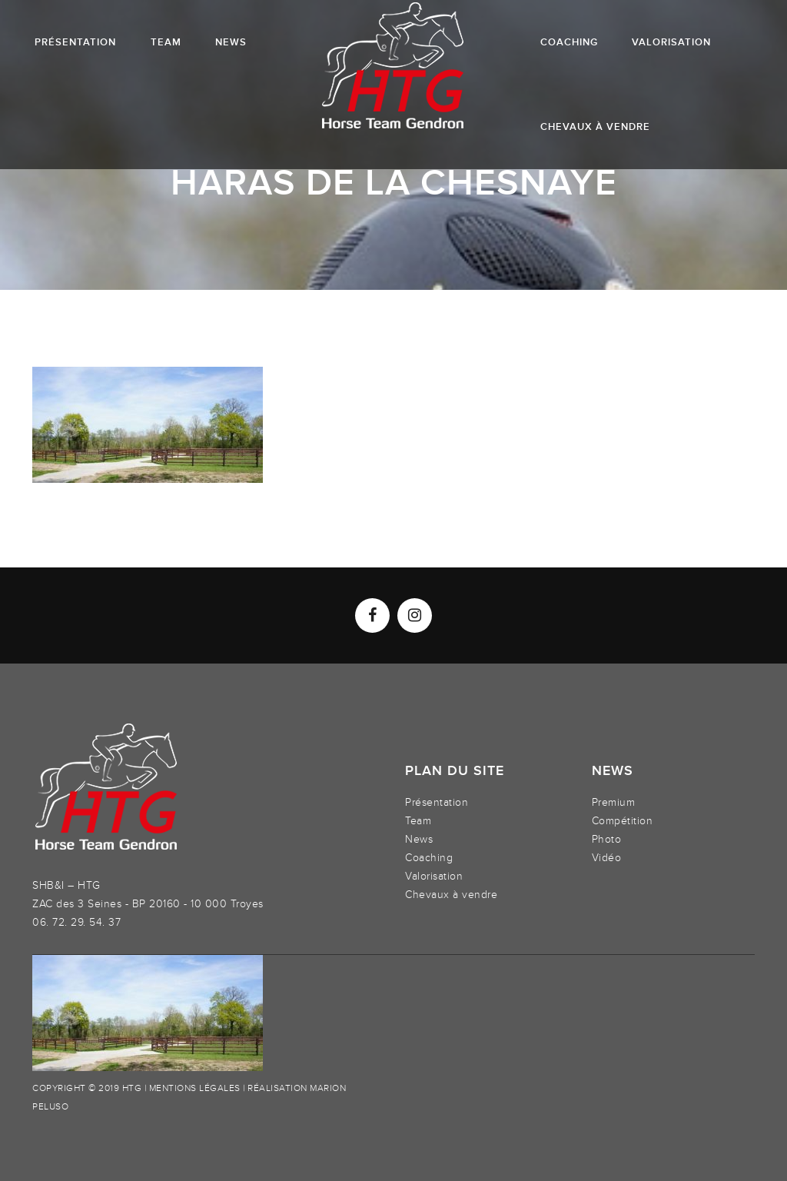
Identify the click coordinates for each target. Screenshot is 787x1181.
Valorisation (434, 876)
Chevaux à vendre (451, 894)
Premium (614, 802)
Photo (607, 839)
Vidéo (607, 857)
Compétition (622, 820)
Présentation (436, 802)
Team (418, 820)
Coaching (429, 857)
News (419, 839)
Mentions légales (195, 1088)
